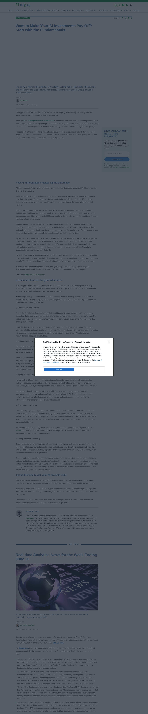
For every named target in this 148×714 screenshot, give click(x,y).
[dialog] (74, 357)
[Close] (110, 342)
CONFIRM (59, 369)
